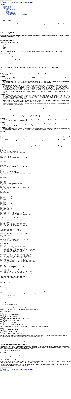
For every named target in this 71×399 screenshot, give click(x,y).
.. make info (7, 11)
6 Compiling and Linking (7, 2)
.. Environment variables (10, 9)
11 (37, 24)
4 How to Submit (26, 2)
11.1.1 (6, 336)
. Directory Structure (7, 7)
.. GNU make (8, 10)
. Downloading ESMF (7, 6)
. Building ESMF (6, 8)
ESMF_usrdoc (16, 2)
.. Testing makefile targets (10, 13)
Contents (31, 2)
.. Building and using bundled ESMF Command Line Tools (16, 14)
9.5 (42, 141)
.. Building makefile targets (10, 12)
